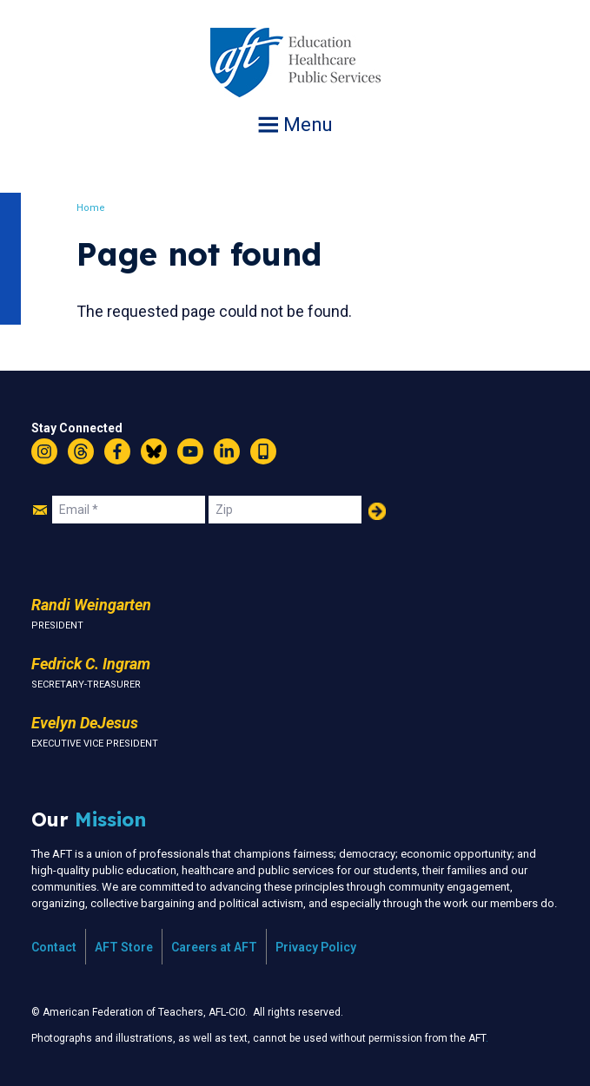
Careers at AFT (214, 947)
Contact (53, 947)
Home (90, 208)
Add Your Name (377, 511)
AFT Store (124, 947)
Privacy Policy (315, 947)
